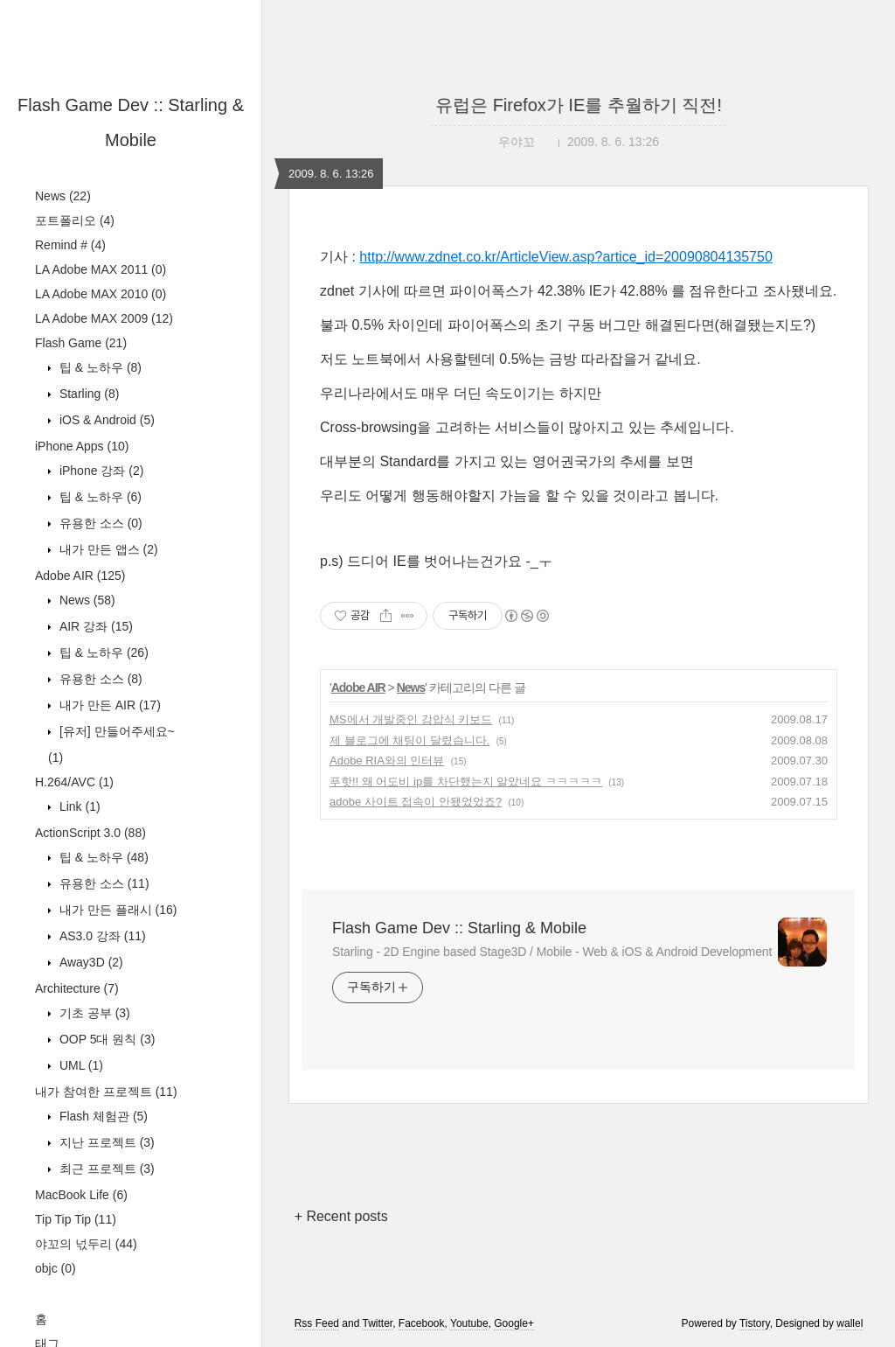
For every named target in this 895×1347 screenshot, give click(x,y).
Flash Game (81, 343)
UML (79, 1065)
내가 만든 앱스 (107, 549)
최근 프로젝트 (105, 1169)
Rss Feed (317, 1323)
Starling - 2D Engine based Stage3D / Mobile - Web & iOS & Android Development (552, 952)
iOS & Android (105, 420)
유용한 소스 (99, 523)
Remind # (70, 245)
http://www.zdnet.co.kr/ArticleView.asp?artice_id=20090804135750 (565, 256)
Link (78, 806)
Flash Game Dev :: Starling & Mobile (459, 928)
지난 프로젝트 (105, 1142)
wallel (849, 1323)
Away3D (89, 962)
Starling (87, 394)
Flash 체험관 (102, 1116)
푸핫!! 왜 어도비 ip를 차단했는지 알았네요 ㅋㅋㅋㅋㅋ (466, 781)
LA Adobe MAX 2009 (104, 318)
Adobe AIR (80, 576)
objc (55, 1268)
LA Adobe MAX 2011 (100, 269)
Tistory (754, 1323)
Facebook (422, 1323)
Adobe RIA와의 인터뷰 (387, 760)
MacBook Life (81, 1195)
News (63, 196)
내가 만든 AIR (108, 705)
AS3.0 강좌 (101, 936)
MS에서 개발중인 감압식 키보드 (411, 719)
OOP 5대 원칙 (105, 1039)
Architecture (77, 988)
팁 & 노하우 (99, 367)
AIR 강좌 (94, 626)
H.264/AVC (74, 782)
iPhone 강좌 (99, 471)
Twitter (377, 1323)
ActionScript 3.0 (90, 833)
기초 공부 (93, 1013)
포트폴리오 (74, 220)
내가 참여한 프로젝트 (106, 1092)
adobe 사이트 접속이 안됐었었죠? (416, 801)
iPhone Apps (81, 446)
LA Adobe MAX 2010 (100, 294)
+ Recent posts (341, 1216)
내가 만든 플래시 (116, 910)
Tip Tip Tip (75, 1219)
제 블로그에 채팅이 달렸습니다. (409, 740)
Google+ (514, 1323)
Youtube (469, 1323)
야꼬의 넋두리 (86, 1244)
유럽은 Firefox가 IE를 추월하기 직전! (578, 105)
